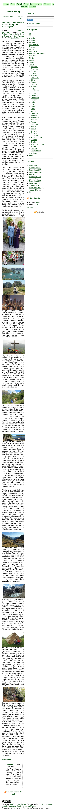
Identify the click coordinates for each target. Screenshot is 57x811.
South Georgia (36, 137)
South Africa (35, 135)
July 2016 (32, 179)
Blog (13, 4)
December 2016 (35, 177)
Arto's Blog (13, 11)
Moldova (34, 115)
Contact (32, 6)
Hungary (34, 100)
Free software (36, 4)
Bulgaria (34, 75)
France (33, 93)
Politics (32, 60)
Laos (33, 109)
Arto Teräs (13, 804)
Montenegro (35, 117)
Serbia (33, 129)
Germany (34, 95)
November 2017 (35, 172)
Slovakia (34, 131)
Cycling (32, 40)
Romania (34, 124)
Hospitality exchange (37, 53)
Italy (32, 104)
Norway (34, 120)
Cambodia (35, 78)
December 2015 (35, 181)
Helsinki (36, 91)
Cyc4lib (32, 38)
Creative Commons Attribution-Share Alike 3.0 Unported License (28, 805)
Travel (19, 4)
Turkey (33, 146)
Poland (33, 122)
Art (30, 36)
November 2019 (35, 168)
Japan (33, 107)
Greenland (35, 98)
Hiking (31, 49)
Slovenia (34, 133)
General (32, 47)
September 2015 (35, 188)
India (33, 102)
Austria (33, 71)
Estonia (33, 87)
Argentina (34, 69)
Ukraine (34, 149)
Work (31, 155)
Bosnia (33, 73)
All (30, 34)
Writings (47, 4)
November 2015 (35, 183)
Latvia (33, 111)
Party (26, 4)
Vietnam (34, 153)
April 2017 (33, 174)
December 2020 (35, 166)
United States (36, 151)
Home (6, 4)
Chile (33, 80)
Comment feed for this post (13, 793)
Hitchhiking (33, 51)
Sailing (31, 62)
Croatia (33, 82)
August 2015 (34, 190)
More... (31, 192)
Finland (33, 89)
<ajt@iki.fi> (22, 804)
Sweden (34, 140)
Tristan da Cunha (37, 144)
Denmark (34, 84)
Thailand (34, 142)
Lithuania (34, 113)
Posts (38, 202)
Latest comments (35, 23)
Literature (32, 56)
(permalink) (15, 38)
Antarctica (34, 67)
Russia (33, 126)
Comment (9, 764)
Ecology (32, 42)
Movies (32, 58)
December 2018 (35, 170)
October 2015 (34, 185)
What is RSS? (31, 207)
